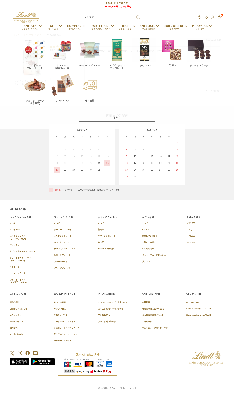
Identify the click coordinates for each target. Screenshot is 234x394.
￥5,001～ (190, 242)
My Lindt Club (16, 334)
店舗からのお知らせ (18, 309)
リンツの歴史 (60, 309)
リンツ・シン (15, 267)
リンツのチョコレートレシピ (66, 334)
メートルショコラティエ (64, 321)
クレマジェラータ (17, 273)
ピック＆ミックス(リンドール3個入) (18, 237)
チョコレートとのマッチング (66, 328)
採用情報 (14, 328)
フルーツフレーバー (63, 268)
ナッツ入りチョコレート (64, 249)
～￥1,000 (190, 223)
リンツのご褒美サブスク (108, 249)
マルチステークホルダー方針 (155, 328)
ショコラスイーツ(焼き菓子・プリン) (18, 281)
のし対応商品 (148, 249)
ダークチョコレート (63, 229)
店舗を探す (15, 302)
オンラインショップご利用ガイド (112, 302)
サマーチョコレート (107, 236)
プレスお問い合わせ (107, 321)
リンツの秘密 (60, 302)
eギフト (145, 229)
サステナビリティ (62, 315)
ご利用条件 (147, 321)
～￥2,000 (190, 229)
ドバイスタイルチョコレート (22, 251)
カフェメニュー (16, 315)
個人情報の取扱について (153, 315)
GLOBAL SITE (192, 302)
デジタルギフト (16, 321)
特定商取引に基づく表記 (153, 309)
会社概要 (146, 302)
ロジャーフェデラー (63, 340)
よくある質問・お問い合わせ (110, 309)
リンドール (15, 229)
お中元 (101, 242)
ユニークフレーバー (63, 255)
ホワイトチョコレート (63, 242)
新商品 (101, 229)
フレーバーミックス (63, 261)
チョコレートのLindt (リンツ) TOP (29, 35)
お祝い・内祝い (149, 242)
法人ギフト (147, 261)
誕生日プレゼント (150, 236)
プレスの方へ (104, 315)
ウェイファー (15, 245)
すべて (13, 223)
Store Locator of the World (198, 315)
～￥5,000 (190, 236)
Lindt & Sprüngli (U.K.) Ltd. (198, 309)
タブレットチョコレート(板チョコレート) (20, 259)
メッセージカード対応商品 (154, 255)
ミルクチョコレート (63, 236)
